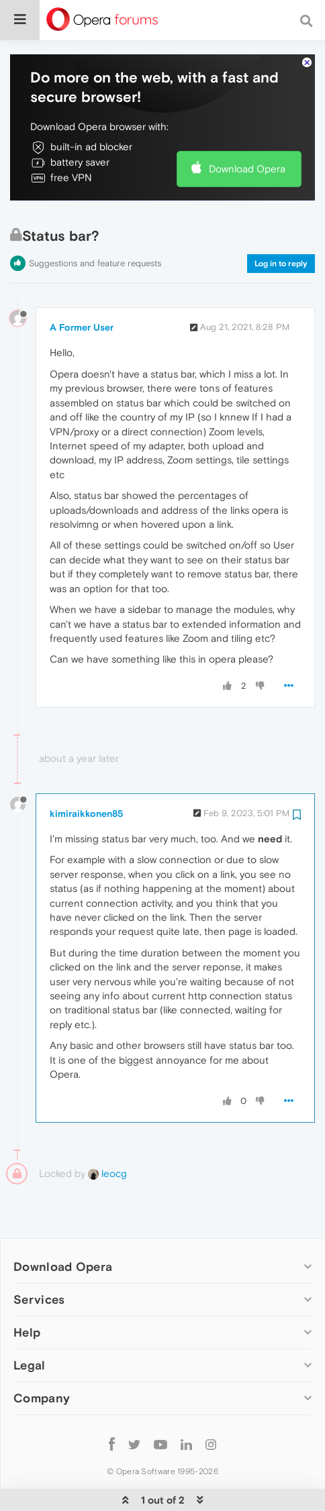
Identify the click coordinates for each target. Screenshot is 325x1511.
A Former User (81, 286)
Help (26, 1291)
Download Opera (247, 127)
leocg (107, 1132)
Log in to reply (281, 222)
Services (38, 1258)
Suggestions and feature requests (95, 222)
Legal (29, 1324)
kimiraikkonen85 (87, 772)
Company (41, 1357)
